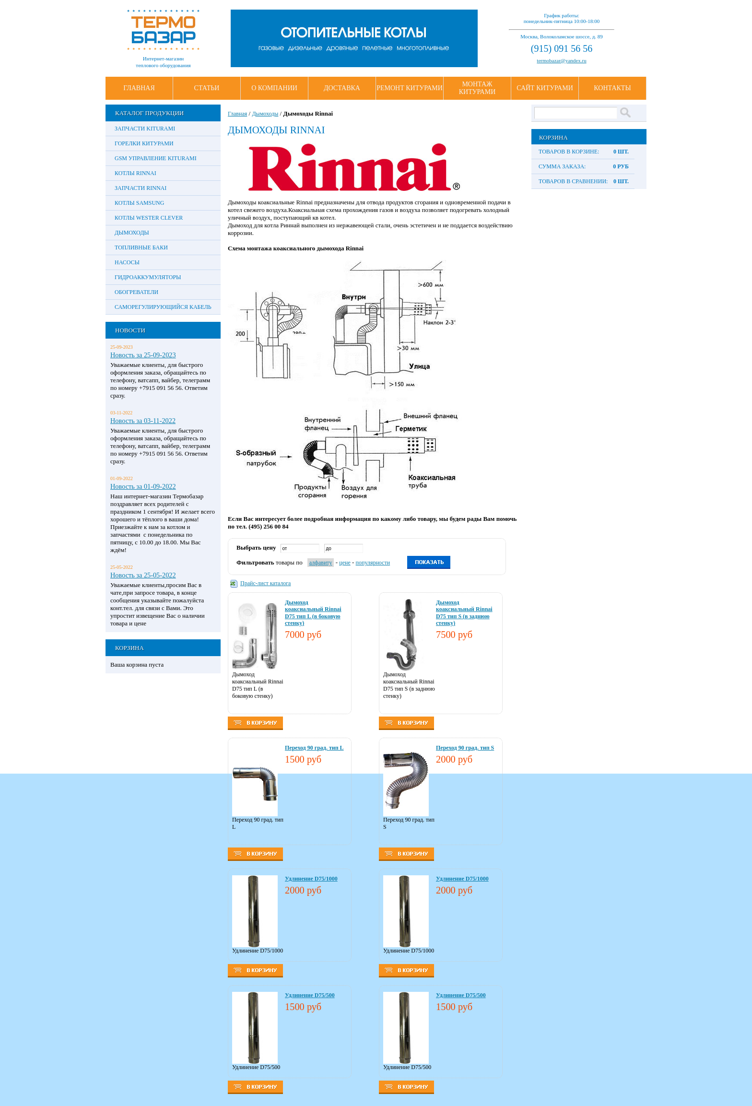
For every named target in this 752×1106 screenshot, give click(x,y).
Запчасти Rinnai (140, 188)
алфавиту (320, 562)
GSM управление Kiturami (156, 158)
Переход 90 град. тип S (465, 747)
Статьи (207, 88)
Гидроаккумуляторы (148, 277)
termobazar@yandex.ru (561, 60)
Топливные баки (141, 247)
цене (345, 562)
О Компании (274, 88)
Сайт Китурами (545, 88)
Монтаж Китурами (477, 88)
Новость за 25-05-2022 (143, 575)
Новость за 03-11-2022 (143, 420)
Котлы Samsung (139, 203)
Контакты (612, 88)
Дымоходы (132, 232)
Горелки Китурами (144, 143)
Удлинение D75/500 (310, 995)
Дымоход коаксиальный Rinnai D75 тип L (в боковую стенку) (313, 612)
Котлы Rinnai (135, 173)
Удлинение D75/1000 (311, 878)
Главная (139, 88)
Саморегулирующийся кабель (163, 307)
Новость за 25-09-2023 (143, 355)
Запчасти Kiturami (145, 128)
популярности (373, 562)
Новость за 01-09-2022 (143, 486)
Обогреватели (136, 292)
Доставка (342, 88)
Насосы (127, 262)
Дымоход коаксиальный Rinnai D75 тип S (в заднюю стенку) (464, 612)
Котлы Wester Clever (149, 217)
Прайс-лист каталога (265, 583)
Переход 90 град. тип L (314, 747)
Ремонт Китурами (409, 88)
